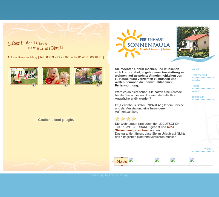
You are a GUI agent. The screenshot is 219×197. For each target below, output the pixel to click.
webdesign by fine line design (109, 175)
